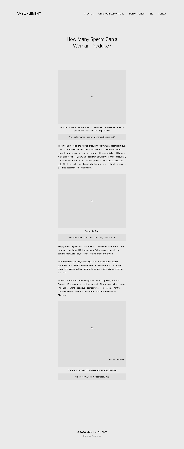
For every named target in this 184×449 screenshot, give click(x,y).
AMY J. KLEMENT (29, 13)
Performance (137, 13)
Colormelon (96, 436)
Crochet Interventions (111, 13)
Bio (151, 13)
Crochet (89, 13)
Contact (163, 13)
